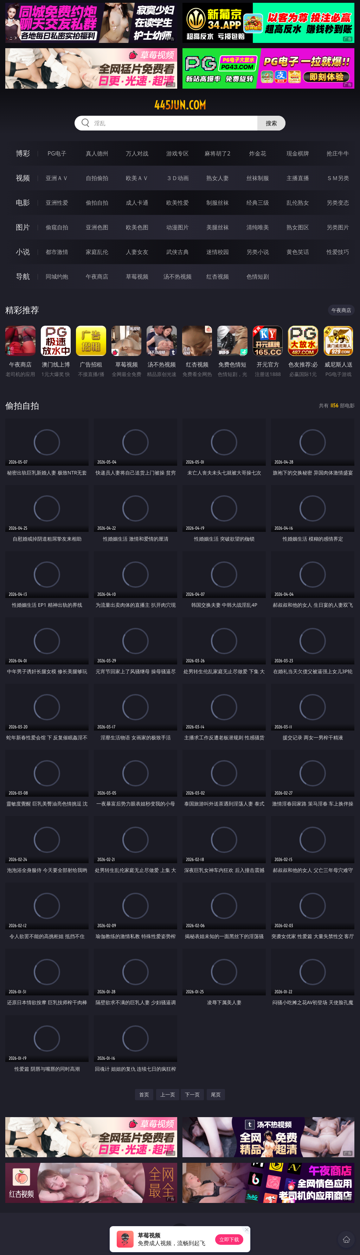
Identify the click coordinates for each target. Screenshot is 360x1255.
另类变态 (338, 202)
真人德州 (97, 153)
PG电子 (56, 153)
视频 (23, 178)
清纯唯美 (257, 227)
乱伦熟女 (298, 202)
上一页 (167, 1094)
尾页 (216, 1094)
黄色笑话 (298, 252)
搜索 (271, 123)
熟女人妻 (217, 178)
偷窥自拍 (57, 227)
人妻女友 (137, 252)
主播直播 (298, 178)
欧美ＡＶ (137, 178)
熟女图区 (298, 227)
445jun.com (180, 105)
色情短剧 (257, 276)
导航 (23, 276)
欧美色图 (137, 227)
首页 (144, 1094)
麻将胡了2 (217, 153)
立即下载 (229, 1239)
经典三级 (257, 202)
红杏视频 (217, 276)
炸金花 (257, 153)
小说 (23, 251)
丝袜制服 (257, 178)
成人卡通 (137, 202)
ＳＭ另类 (338, 178)
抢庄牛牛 (338, 153)
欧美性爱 (177, 202)
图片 (23, 227)
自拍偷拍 (97, 178)
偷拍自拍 (97, 202)
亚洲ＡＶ (57, 178)
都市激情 (57, 252)
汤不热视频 (177, 276)
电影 (23, 202)
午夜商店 (97, 276)
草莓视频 (137, 276)
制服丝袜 (217, 202)
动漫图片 (177, 227)
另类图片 (338, 227)
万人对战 (137, 153)
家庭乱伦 (97, 252)
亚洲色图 (97, 227)
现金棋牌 (298, 153)
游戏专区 (177, 153)
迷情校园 (217, 252)
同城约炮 (57, 276)
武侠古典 (177, 252)
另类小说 (257, 252)
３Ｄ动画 (177, 178)
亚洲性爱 (57, 202)
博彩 (23, 153)
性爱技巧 (338, 252)
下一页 (192, 1094)
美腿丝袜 (217, 227)
